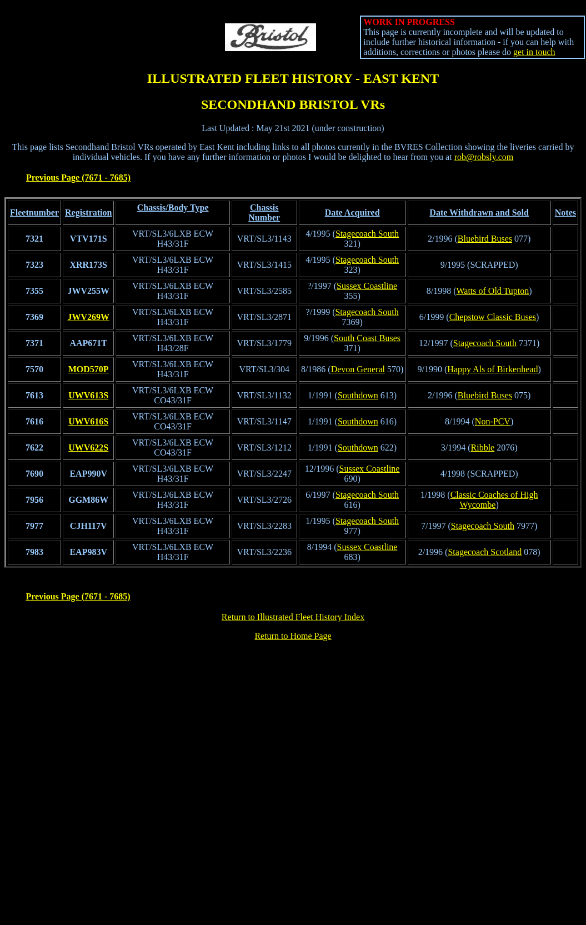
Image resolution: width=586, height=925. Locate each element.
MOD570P (88, 369)
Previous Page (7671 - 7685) (78, 177)
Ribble (483, 447)
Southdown (358, 395)
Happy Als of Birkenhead (492, 369)
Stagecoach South (367, 233)
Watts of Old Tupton (493, 291)
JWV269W (88, 317)
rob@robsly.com (484, 157)
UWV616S (88, 421)
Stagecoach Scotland (485, 552)
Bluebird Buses (485, 238)
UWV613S (88, 395)
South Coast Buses (367, 338)
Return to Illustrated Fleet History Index (293, 617)
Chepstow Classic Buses (492, 317)
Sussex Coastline (367, 286)
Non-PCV (492, 421)
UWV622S (88, 447)
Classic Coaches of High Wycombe (494, 499)
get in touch (534, 52)
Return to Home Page (292, 636)
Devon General (358, 369)
